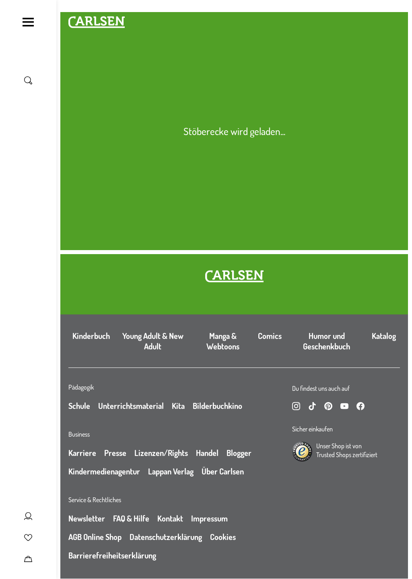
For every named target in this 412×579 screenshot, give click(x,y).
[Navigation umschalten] (28, 22)
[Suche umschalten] (28, 80)
